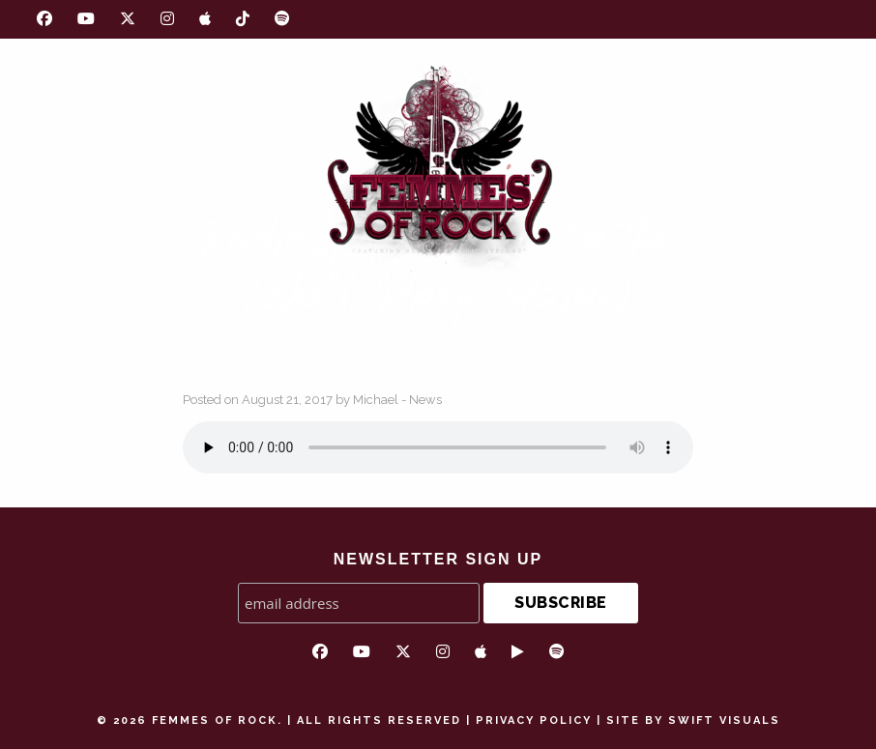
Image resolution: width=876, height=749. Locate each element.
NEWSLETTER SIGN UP (438, 559)
